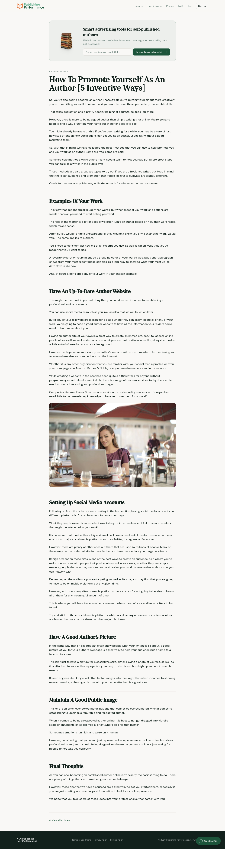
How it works (154, 6)
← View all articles (59, 820)
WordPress (77, 392)
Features (138, 6)
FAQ (180, 6)
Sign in (202, 6)
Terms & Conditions (81, 839)
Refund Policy (116, 839)
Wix (109, 392)
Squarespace (93, 392)
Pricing (170, 6)
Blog (189, 6)
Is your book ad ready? (151, 52)
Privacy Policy (100, 839)
